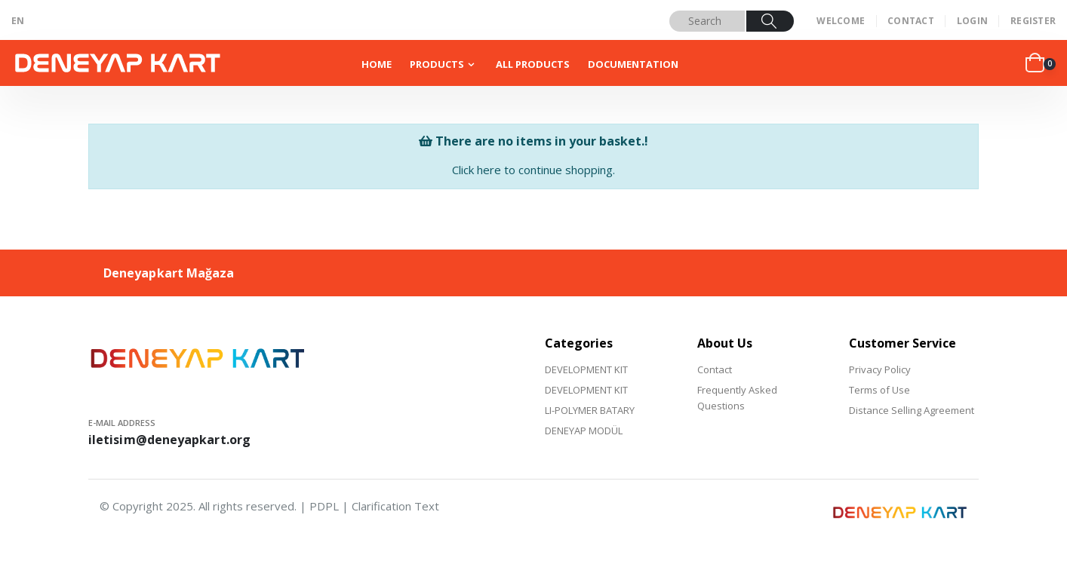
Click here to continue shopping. (533, 169)
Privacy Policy (880, 369)
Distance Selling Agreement (911, 410)
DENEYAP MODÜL (584, 430)
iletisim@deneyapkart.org (169, 439)
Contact (714, 369)
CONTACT (910, 20)
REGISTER (1033, 20)
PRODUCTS (437, 64)
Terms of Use (879, 390)
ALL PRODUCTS (533, 64)
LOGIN (972, 20)
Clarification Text (395, 505)
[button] (1040, 63)
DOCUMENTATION (633, 64)
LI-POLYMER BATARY (590, 410)
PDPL (324, 505)
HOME (376, 64)
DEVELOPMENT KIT (586, 369)
